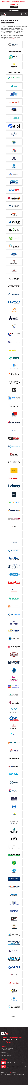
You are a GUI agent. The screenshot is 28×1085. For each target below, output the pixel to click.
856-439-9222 (4, 1052)
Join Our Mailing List (6, 1055)
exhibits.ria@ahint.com (13, 38)
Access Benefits (14, 7)
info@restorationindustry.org (8, 1054)
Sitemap (14, 1072)
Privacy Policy (5, 1072)
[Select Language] (14, 10)
